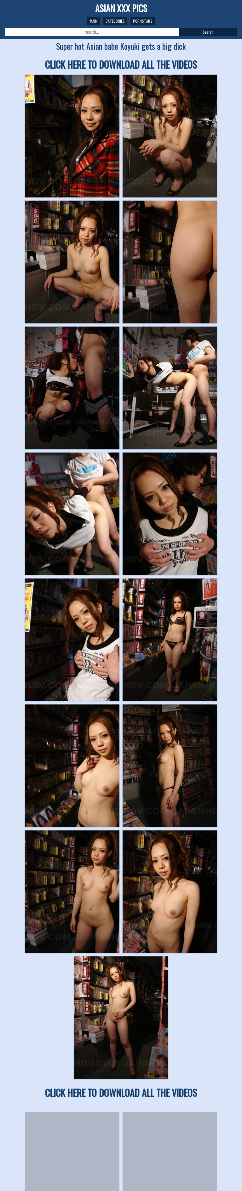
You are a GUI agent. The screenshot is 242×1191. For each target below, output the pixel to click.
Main (93, 21)
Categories (115, 21)
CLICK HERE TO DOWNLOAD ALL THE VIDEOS (121, 64)
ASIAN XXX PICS (121, 8)
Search (208, 32)
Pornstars (143, 21)
